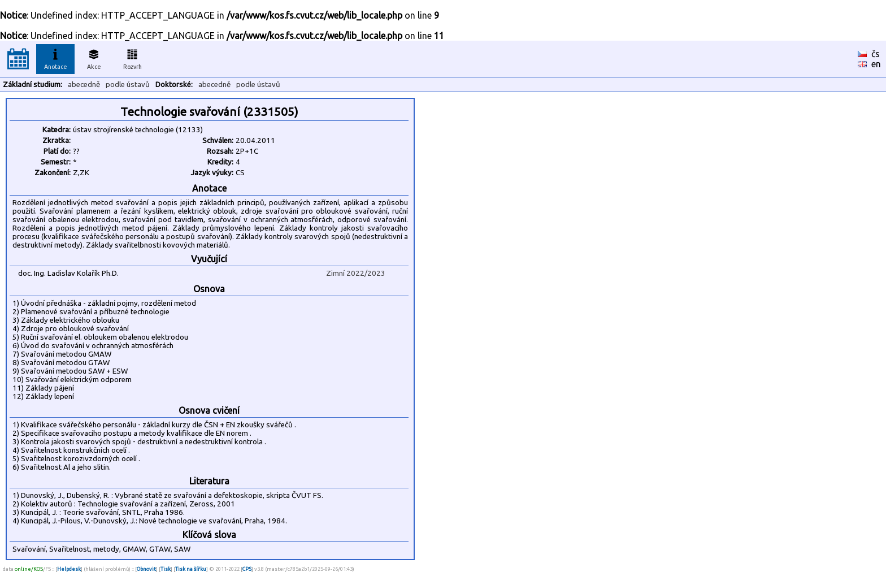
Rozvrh (132, 57)
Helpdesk (69, 569)
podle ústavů (128, 84)
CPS (246, 569)
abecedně (84, 84)
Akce (94, 57)
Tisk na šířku (190, 569)
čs (875, 54)
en (876, 64)
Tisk (165, 569)
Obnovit (146, 569)
